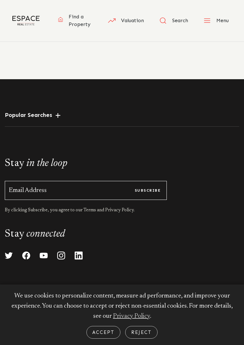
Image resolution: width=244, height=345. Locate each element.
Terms (90, 210)
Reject (141, 332)
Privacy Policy (131, 316)
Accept (103, 332)
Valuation (126, 20)
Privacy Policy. (119, 210)
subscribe (147, 190)
